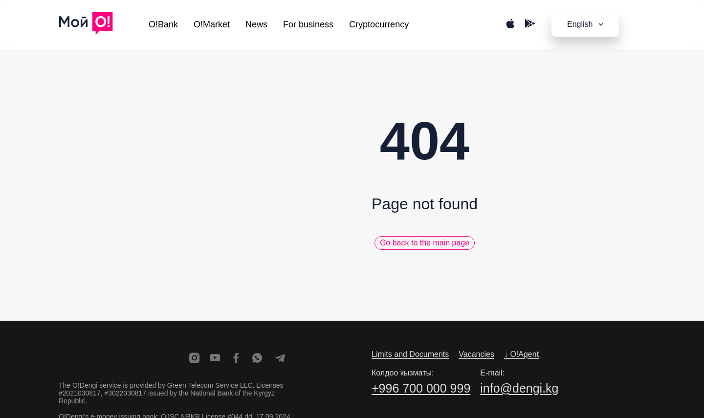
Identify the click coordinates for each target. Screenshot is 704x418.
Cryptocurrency (379, 24)
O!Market (212, 24)
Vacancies (476, 354)
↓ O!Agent (521, 354)
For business (308, 24)
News (256, 24)
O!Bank (163, 24)
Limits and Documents (410, 354)
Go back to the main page (424, 243)
